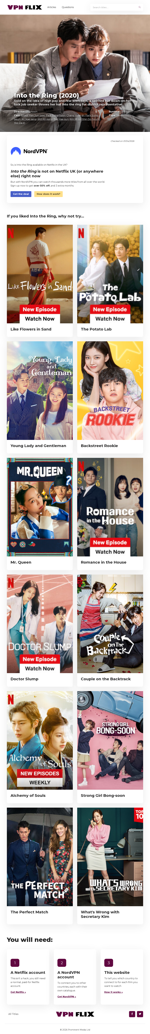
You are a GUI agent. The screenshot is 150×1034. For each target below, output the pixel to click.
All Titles (13, 1014)
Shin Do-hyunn (91, 119)
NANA (24, 115)
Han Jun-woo (37, 115)
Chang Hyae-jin (75, 115)
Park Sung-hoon (55, 115)
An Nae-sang (29, 119)
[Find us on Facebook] (132, 1014)
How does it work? (48, 194)
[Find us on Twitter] (140, 1014)
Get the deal (21, 194)
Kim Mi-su (75, 119)
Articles (52, 7)
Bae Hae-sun (61, 119)
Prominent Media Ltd (79, 1029)
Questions (68, 7)
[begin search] (139, 7)
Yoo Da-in (19, 123)
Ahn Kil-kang (45, 119)
